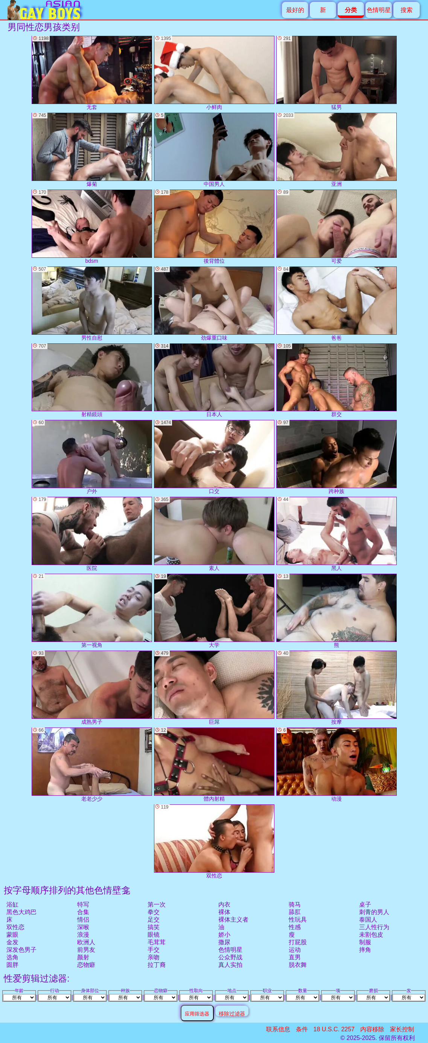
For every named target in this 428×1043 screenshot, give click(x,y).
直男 (295, 957)
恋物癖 (86, 965)
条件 (302, 1029)
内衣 (224, 904)
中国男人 (214, 150)
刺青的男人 (374, 912)
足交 (154, 919)
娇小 (224, 934)
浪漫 (83, 934)
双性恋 (15, 927)
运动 (295, 950)
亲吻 (154, 957)
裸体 (224, 912)
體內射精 (214, 764)
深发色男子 (21, 950)
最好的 (295, 10)
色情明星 (379, 10)
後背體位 (214, 227)
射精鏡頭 (92, 380)
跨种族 (336, 457)
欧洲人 (86, 942)
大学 (214, 611)
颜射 (83, 957)
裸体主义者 (233, 919)
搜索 (407, 10)
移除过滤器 (232, 1013)
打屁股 (298, 942)
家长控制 (402, 1029)
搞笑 (154, 927)
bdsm (92, 227)
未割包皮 (371, 934)
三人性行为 (374, 927)
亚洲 (336, 150)
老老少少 (92, 764)
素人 (214, 534)
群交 (336, 380)
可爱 (336, 227)
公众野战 (230, 957)
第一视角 (92, 611)
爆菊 (92, 150)
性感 (295, 927)
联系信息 (278, 1029)
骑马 (295, 904)
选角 (12, 957)
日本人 (214, 380)
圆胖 (12, 965)
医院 (92, 534)
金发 (12, 942)
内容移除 (372, 1029)
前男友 (86, 950)
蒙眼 (12, 934)
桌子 (365, 904)
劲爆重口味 (214, 303)
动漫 (336, 764)
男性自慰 (92, 303)
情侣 (83, 919)
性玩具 (298, 919)
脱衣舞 (298, 965)
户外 (92, 457)
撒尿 (224, 942)
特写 (83, 904)
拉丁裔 (157, 965)
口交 (214, 457)
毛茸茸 (157, 942)
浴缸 (12, 904)
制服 (365, 942)
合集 (83, 912)
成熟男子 (92, 688)
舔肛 (295, 912)
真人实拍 (230, 965)
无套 (92, 73)
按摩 (336, 688)
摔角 (365, 950)
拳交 (154, 912)
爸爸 (336, 303)
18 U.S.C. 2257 (334, 1029)
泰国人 (368, 919)
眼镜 (154, 934)
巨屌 (214, 688)
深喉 (83, 927)
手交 (154, 950)
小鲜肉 (214, 73)
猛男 (336, 73)
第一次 (157, 904)
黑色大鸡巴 (21, 912)
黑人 (336, 534)
